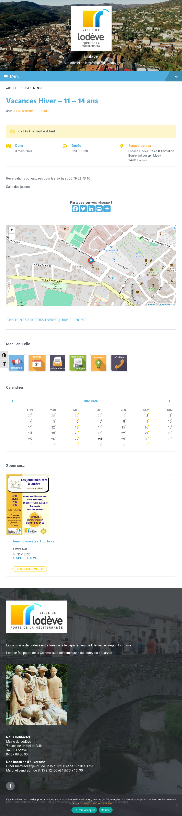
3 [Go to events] (171, 416)
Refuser (106, 810)
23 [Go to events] (146, 433)
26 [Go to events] (53, 439)
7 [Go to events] (101, 421)
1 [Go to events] (124, 416)
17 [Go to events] (170, 427)
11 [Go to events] (30, 427)
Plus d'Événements (30, 569)
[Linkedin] (91, 208)
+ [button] (11, 230)
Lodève (91, 57)
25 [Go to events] (30, 439)
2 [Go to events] (147, 416)
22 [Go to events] (123, 433)
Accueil (11, 88)
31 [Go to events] (170, 439)
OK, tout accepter (84, 810)
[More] (107, 208)
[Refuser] (177, 805)
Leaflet (151, 304)
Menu (91, 76)
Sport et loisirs (37, 111)
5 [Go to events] (54, 421)
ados (65, 320)
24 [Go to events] (170, 433)
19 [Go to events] (53, 433)
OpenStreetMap (167, 304)
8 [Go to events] (124, 421)
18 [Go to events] (30, 433)
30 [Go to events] (100, 416)
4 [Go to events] (31, 421)
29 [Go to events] (76, 416)
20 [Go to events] (76, 433)
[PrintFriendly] (99, 208)
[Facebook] (75, 208)
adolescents (47, 320)
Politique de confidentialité (96, 803)
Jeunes (18, 111)
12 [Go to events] (53, 427)
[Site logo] (91, 50)
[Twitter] (83, 208)
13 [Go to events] (76, 427)
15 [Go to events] (123, 427)
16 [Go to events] (146, 427)
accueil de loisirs (20, 320)
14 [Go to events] (100, 427)
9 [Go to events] (147, 421)
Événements (33, 88)
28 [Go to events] (53, 416)
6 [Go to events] (77, 421)
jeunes (79, 320)
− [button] (11, 237)
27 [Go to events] (30, 416)
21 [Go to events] (100, 433)
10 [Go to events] (170, 421)
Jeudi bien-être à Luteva (33, 541)
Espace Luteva (139, 146)
